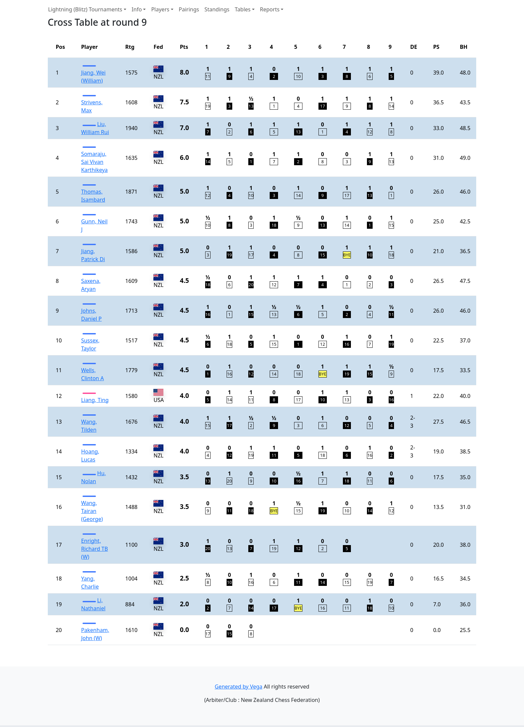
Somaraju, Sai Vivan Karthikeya (94, 162)
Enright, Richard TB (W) (94, 548)
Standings (217, 9)
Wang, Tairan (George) (92, 511)
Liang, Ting (95, 400)
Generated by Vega (238, 686)
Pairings (189, 9)
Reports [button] (270, 9)
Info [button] (137, 9)
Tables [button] (242, 9)
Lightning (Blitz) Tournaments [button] (85, 9)
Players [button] (160, 9)
